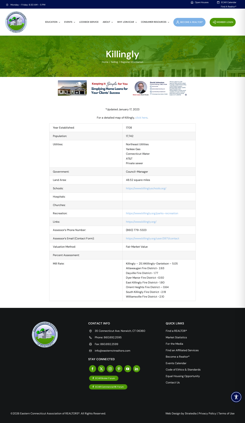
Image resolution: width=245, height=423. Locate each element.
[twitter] (101, 368)
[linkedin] (136, 368)
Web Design (172, 413)
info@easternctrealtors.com (112, 350)
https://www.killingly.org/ (141, 222)
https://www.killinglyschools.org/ (146, 188)
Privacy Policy (207, 413)
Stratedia (191, 413)
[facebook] (92, 368)
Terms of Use (226, 413)
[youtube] (127, 368)
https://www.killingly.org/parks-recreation (152, 213)
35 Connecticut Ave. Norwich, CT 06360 (120, 331)
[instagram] (110, 368)
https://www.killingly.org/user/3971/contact (152, 238)
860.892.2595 (113, 337)
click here (141, 117)
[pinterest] (118, 368)
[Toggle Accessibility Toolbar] (236, 397)
